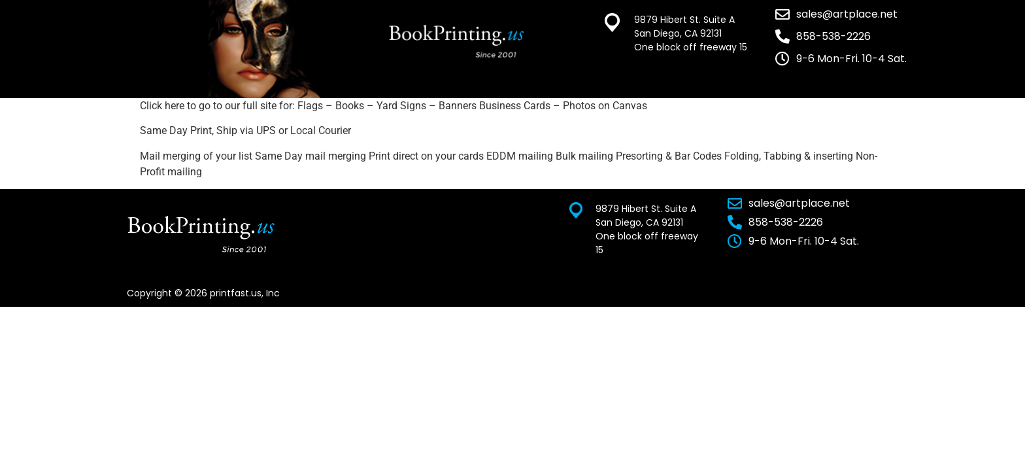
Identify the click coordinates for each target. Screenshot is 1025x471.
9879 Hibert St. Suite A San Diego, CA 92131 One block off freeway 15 (690, 33)
